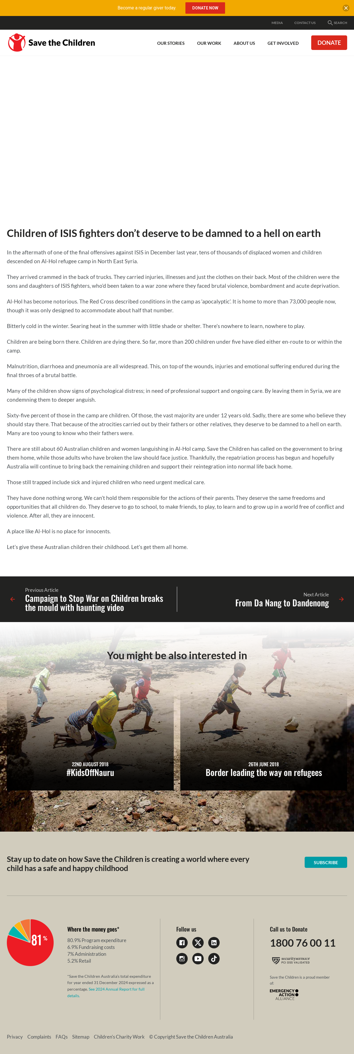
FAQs (62, 1037)
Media (277, 23)
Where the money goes (92, 929)
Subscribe (326, 862)
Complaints (39, 1037)
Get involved (283, 43)
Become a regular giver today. (147, 8)
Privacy (15, 1037)
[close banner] (346, 9)
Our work (209, 43)
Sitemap (80, 1037)
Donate (329, 42)
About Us (244, 43)
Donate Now (205, 8)
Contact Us (304, 23)
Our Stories (171, 43)
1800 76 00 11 (303, 942)
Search (337, 22)
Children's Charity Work (119, 1037)
